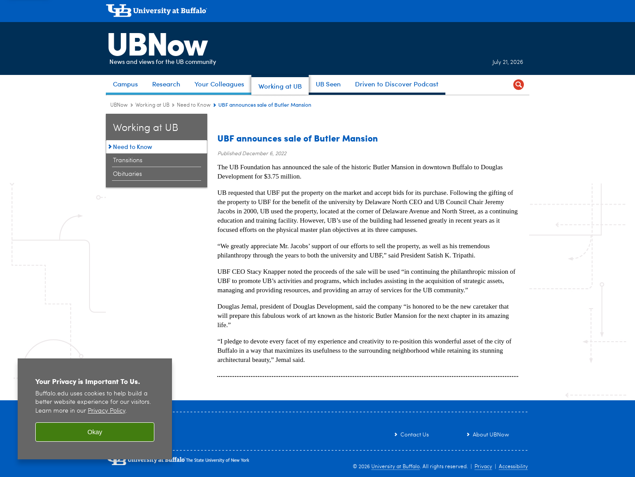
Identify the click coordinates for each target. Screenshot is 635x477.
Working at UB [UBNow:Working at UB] (152, 105)
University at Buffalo (395, 467)
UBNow (156, 42)
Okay (94, 432)
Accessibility (513, 467)
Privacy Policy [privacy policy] (106, 411)
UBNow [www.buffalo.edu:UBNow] (119, 105)
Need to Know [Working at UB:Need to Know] (194, 105)
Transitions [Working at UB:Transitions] (127, 160)
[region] (95, 408)
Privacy (483, 467)
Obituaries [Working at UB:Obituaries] (127, 174)
